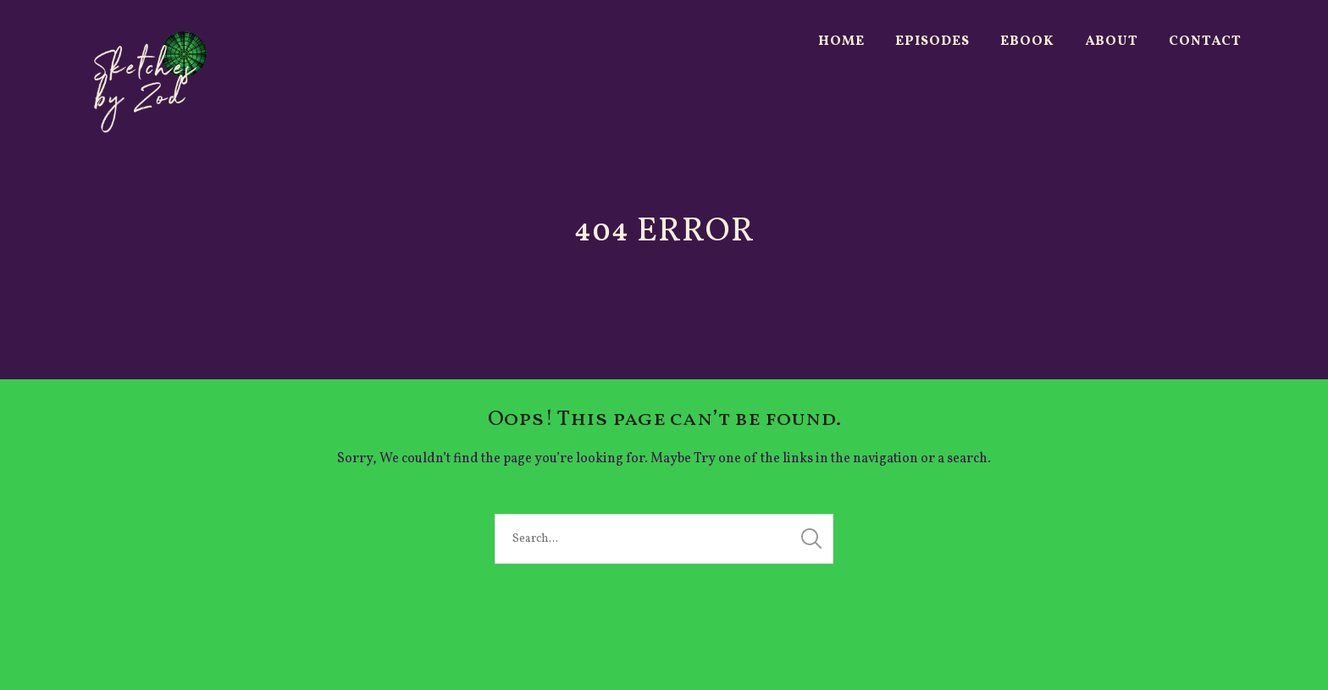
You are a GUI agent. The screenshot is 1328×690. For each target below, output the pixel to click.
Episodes (932, 41)
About (1111, 41)
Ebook (1027, 41)
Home (841, 41)
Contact (1205, 41)
